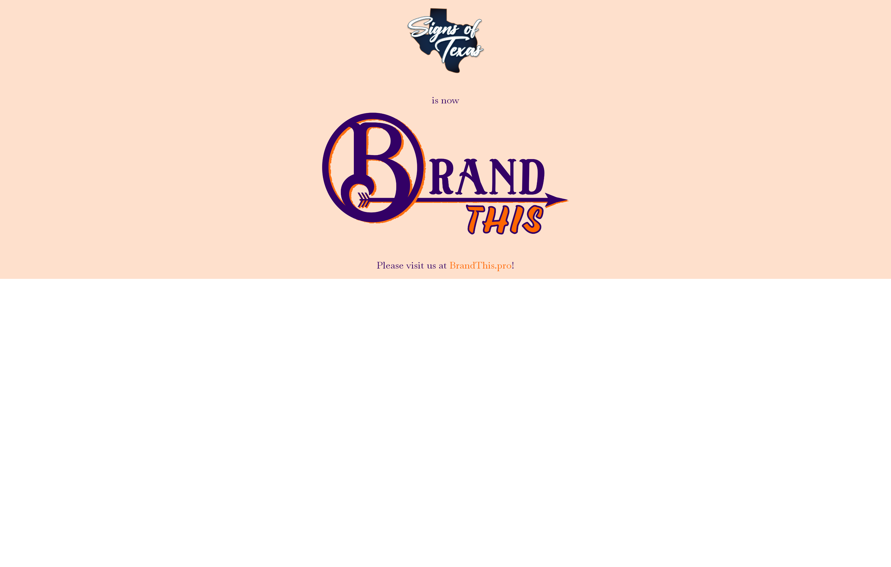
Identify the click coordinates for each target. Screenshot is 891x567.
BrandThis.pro (480, 265)
